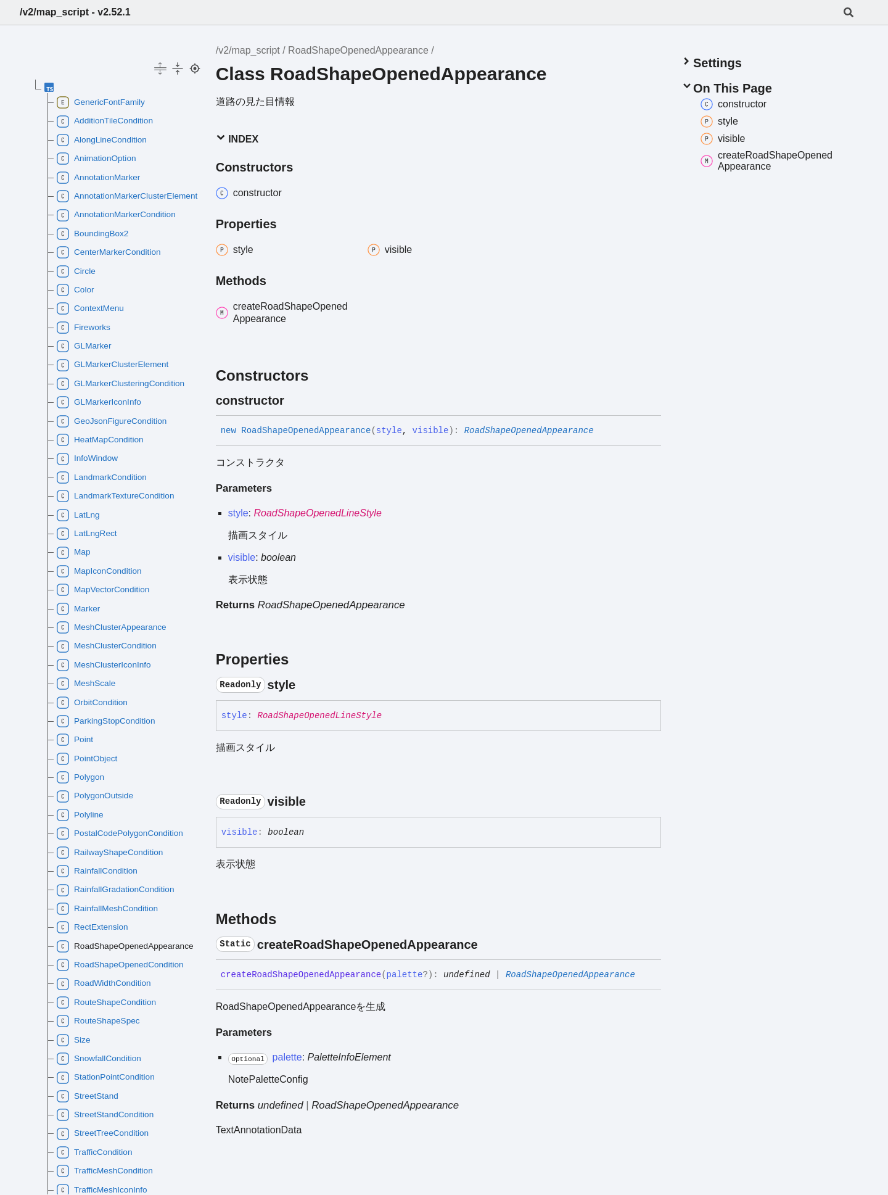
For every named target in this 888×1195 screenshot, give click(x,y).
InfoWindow (87, 459)
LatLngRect (87, 533)
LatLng (78, 515)
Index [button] (237, 138)
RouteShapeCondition (106, 1002)
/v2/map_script (248, 50)
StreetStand (87, 1096)
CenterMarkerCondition (109, 252)
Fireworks (83, 327)
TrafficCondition (94, 1152)
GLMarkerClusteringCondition (120, 384)
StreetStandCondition (105, 1115)
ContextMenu (90, 308)
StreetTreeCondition (103, 1134)
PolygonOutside (95, 796)
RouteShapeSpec (98, 1021)
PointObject (87, 759)
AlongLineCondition (102, 140)
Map (73, 553)
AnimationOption (96, 158)
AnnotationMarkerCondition (116, 215)
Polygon (80, 777)
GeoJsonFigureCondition (111, 421)
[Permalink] (295, 400)
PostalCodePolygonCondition (120, 833)
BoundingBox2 (92, 234)
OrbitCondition (92, 703)
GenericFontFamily (101, 102)
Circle (76, 271)
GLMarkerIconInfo (99, 402)
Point (75, 740)
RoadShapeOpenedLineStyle (318, 513)
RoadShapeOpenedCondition (120, 965)
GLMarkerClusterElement (112, 365)
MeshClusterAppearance (111, 627)
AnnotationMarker (98, 178)
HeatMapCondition (100, 440)
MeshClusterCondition (107, 646)
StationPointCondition (106, 1078)
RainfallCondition (97, 871)
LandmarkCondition (102, 477)
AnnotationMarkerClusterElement (125, 196)
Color (75, 290)
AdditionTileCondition (105, 121)
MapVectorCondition (103, 590)
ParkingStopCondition (106, 721)
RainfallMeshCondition (107, 909)
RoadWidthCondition (104, 984)
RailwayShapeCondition (110, 852)
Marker (78, 609)
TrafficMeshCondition (105, 1171)
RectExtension (92, 927)
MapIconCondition (99, 571)
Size (73, 1040)
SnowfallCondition (99, 1058)
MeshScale (86, 683)
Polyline (80, 815)
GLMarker (84, 346)
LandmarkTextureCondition (115, 496)
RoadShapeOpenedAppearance (358, 50)
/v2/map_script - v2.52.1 (75, 12)
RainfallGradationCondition (115, 890)
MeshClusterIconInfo (104, 665)
